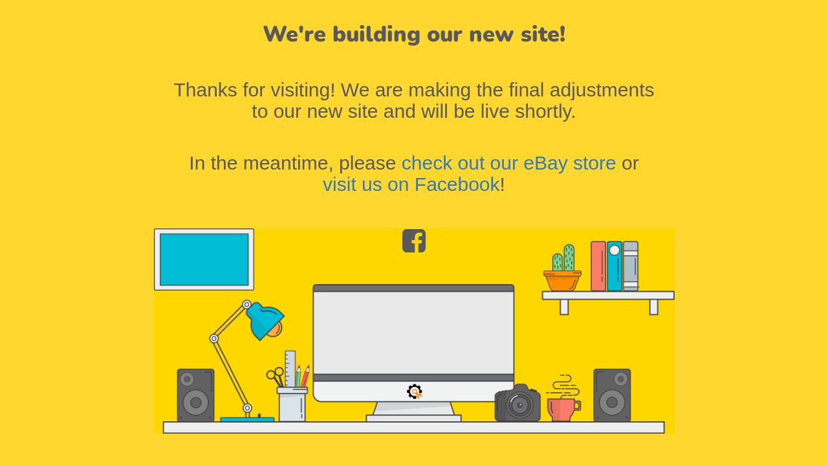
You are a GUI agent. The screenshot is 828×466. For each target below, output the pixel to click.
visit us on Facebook (411, 184)
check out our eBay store (509, 162)
